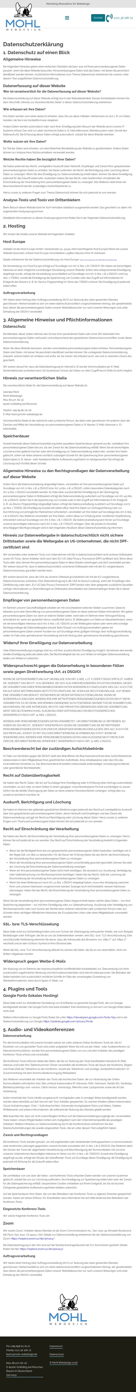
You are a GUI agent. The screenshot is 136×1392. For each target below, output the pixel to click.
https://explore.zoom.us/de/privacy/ (33, 1238)
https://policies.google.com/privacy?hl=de (68, 1021)
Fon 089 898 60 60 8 (18, 1346)
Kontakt (98, 17)
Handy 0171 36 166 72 (18, 1350)
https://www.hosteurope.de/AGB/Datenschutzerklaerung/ (98, 260)
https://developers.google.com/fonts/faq (91, 1017)
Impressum (56, 1346)
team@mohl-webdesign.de (21, 1354)
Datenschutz (57, 1354)
